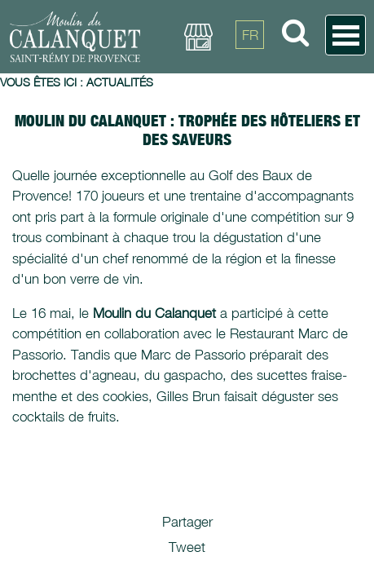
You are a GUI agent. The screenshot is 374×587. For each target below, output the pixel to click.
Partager (187, 522)
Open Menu (345, 35)
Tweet (187, 547)
